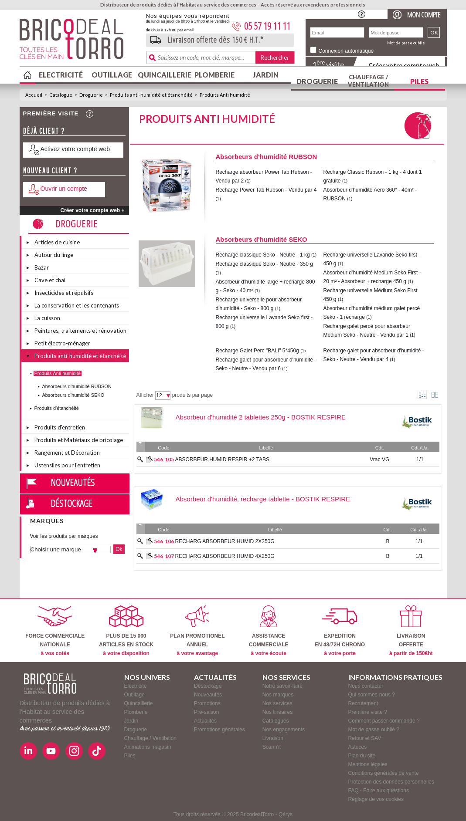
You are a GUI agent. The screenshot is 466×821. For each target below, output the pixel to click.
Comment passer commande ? (384, 721)
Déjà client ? (44, 131)
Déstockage (71, 503)
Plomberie (214, 75)
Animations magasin (147, 747)
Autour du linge (53, 254)
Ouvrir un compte (64, 188)
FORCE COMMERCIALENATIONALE (55, 630)
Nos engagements (283, 729)
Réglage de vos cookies (376, 799)
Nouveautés (73, 482)
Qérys (286, 814)
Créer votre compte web (403, 65)
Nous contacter (366, 686)
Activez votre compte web (75, 148)
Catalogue (60, 95)
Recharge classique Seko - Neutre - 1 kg (263, 255)
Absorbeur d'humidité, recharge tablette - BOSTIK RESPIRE (263, 499)
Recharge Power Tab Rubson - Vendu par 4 (266, 190)
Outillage (112, 75)
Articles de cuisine (57, 242)
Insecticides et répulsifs (63, 292)
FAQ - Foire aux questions (378, 790)
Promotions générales (219, 729)
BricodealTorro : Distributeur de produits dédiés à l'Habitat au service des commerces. (79, 42)
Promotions (207, 703)
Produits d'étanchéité (56, 408)
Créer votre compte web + (92, 210)
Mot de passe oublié (406, 43)
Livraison (272, 738)
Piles (419, 81)
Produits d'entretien (59, 427)
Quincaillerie (163, 75)
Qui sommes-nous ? (371, 695)
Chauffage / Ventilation (368, 81)
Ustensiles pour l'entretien (67, 465)
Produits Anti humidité (225, 95)
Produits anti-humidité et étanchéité (151, 95)
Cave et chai (49, 280)
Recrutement (363, 703)
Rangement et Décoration (67, 452)
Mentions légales (368, 764)
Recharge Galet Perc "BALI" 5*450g (258, 351)
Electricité (61, 75)
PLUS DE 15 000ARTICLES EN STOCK (126, 630)
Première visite (51, 113)
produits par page (192, 395)
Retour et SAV (364, 738)
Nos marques (277, 695)
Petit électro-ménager (62, 343)
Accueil (33, 95)
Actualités (205, 721)
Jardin (266, 75)
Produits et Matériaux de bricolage (78, 439)
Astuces (357, 747)
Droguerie (317, 81)
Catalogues (275, 721)
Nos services (277, 703)
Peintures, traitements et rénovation (80, 330)
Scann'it (271, 747)
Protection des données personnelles (391, 782)
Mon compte (423, 15)
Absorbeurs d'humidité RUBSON (77, 386)
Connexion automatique (346, 51)
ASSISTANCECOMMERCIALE (269, 630)
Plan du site (362, 756)
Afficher (145, 395)
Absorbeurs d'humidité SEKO (73, 395)
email (189, 30)
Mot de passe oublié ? (373, 729)
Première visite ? (367, 712)
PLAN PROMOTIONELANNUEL (197, 630)
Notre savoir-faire (282, 686)
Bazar (41, 267)
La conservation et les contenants (76, 305)
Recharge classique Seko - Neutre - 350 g (264, 264)
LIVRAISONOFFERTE (410, 630)
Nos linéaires (277, 712)
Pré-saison (206, 712)
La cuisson (47, 317)
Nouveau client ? (50, 170)
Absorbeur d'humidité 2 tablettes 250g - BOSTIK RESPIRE (261, 417)
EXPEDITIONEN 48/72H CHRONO (340, 630)
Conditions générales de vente (383, 773)
